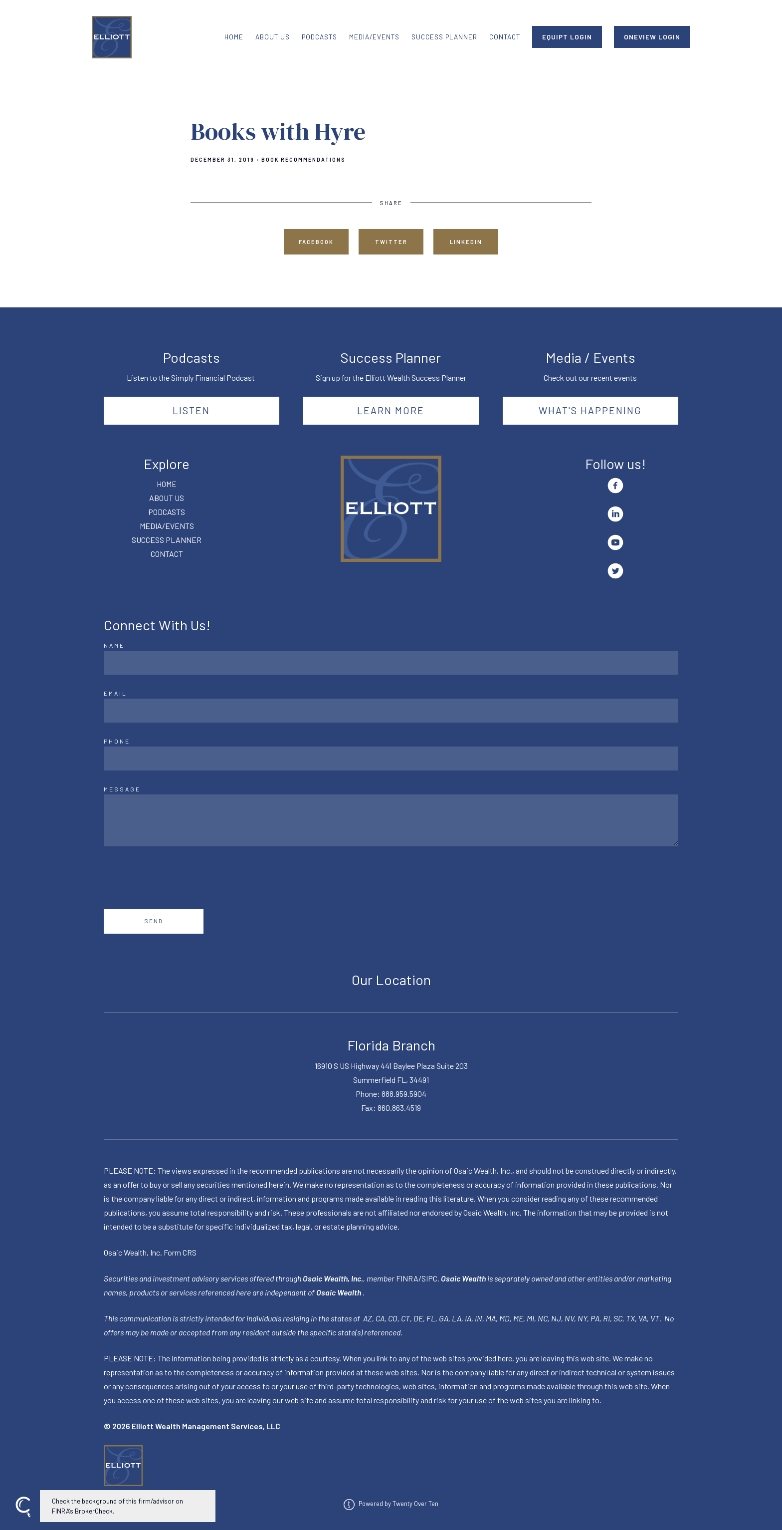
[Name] (391, 663)
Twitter (391, 242)
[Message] (391, 820)
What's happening (590, 410)
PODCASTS (319, 36)
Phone (117, 741)
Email (115, 693)
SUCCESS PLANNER (444, 36)
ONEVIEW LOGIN (652, 36)
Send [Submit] (154, 921)
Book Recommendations (303, 160)
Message (122, 788)
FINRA (407, 1278)
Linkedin (466, 242)
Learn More (390, 410)
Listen (191, 410)
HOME (233, 36)
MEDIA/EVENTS (374, 36)
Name (114, 645)
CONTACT (504, 36)
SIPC (429, 1278)
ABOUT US (272, 36)
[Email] (391, 711)
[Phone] (391, 758)
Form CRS (180, 1252)
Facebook (316, 242)
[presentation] (179, 877)
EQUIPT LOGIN (567, 36)
